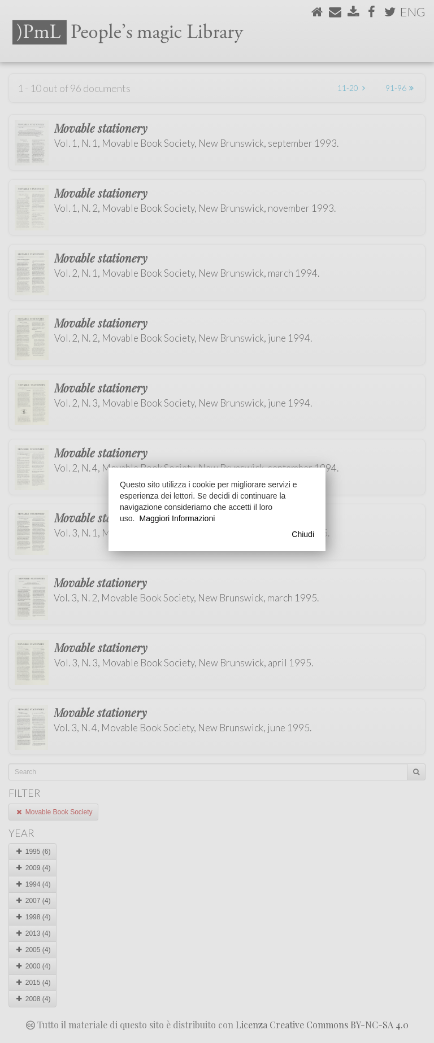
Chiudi (303, 534)
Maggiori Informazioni (177, 518)
